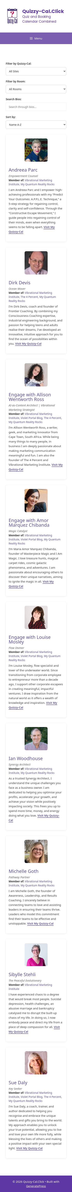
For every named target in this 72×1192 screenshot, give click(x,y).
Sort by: (11, 117)
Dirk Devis (19, 282)
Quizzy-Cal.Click (43, 11)
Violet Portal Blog (31, 418)
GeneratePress (36, 1186)
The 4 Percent (29, 297)
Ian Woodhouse (26, 758)
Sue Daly (18, 1082)
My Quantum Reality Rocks (38, 184)
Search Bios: (14, 99)
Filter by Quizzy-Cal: (18, 63)
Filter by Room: (15, 81)
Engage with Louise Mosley (30, 639)
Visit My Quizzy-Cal (28, 343)
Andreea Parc (23, 170)
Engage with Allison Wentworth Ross (30, 396)
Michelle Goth (24, 871)
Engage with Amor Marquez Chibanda (29, 522)
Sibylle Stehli (22, 974)
